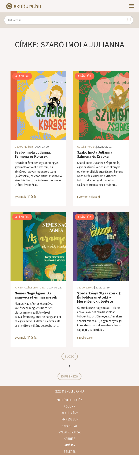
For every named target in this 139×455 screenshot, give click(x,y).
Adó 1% (69, 445)
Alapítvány (69, 413)
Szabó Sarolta (85, 287)
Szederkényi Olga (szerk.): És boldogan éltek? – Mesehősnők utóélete (99, 297)
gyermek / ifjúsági (26, 197)
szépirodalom (85, 337)
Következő (69, 376)
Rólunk (69, 406)
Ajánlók (22, 76)
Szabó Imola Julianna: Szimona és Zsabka (95, 154)
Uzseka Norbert (24, 146)
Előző (69, 356)
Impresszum (70, 419)
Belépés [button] (70, 452)
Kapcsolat (70, 426)
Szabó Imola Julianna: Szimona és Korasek (33, 154)
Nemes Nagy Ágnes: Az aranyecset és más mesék (36, 295)
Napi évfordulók (69, 400)
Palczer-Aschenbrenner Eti (30, 287)
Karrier (69, 439)
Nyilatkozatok (69, 432)
